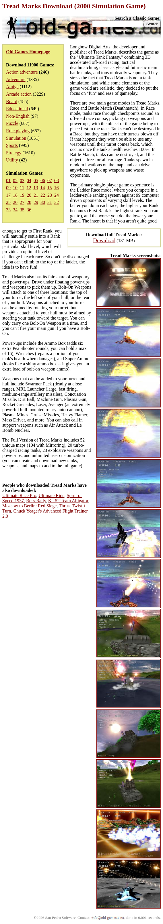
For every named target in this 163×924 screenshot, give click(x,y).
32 (56, 202)
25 (8, 202)
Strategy (13, 152)
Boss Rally (36, 500)
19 (22, 195)
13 (35, 187)
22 (42, 195)
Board (11, 101)
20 (29, 195)
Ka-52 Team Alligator (68, 500)
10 (15, 187)
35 (22, 209)
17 (8, 195)
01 (8, 180)
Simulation (16, 138)
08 (56, 180)
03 (22, 180)
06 (42, 180)
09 (8, 187)
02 (15, 180)
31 (49, 202)
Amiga (12, 86)
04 (29, 180)
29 (36, 202)
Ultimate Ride (51, 495)
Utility (12, 159)
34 (15, 209)
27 (22, 202)
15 (49, 187)
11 (22, 187)
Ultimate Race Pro (19, 495)
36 (29, 209)
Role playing (18, 130)
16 (56, 187)
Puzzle (12, 123)
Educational (17, 108)
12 (28, 187)
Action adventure (22, 72)
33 (8, 209)
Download (104, 240)
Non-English (18, 116)
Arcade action (19, 94)
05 (36, 180)
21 (36, 195)
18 (15, 195)
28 (29, 202)
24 (56, 195)
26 (15, 202)
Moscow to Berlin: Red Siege (29, 505)
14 (42, 187)
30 (42, 202)
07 (49, 180)
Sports (12, 145)
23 (49, 195)
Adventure (16, 79)
